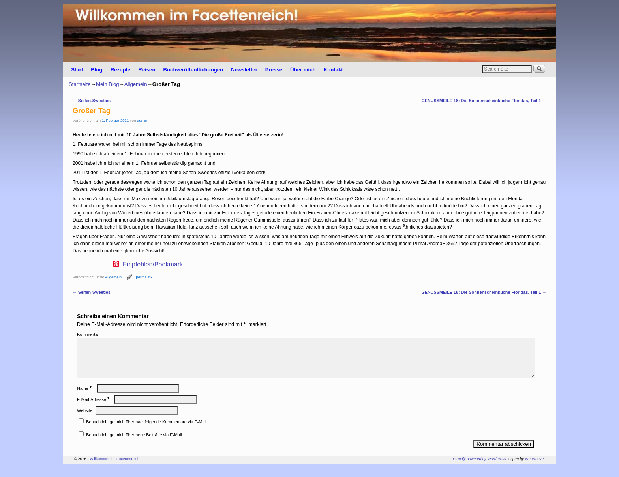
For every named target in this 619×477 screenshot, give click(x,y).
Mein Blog (107, 84)
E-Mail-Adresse (94, 408)
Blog (96, 70)
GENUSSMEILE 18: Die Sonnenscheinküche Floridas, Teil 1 (483, 100)
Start (77, 70)
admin (142, 120)
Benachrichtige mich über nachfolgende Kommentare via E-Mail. (147, 431)
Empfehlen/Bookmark (152, 264)
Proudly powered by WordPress (479, 468)
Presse (273, 70)
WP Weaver (535, 468)
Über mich (303, 70)
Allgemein (135, 84)
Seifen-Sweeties (92, 100)
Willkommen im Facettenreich (114, 468)
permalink (144, 277)
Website (84, 419)
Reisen (146, 70)
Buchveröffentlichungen (193, 70)
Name (85, 397)
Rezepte (121, 70)
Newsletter (244, 70)
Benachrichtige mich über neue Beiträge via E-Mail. (134, 444)
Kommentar (88, 334)
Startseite (80, 84)
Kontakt (333, 70)
